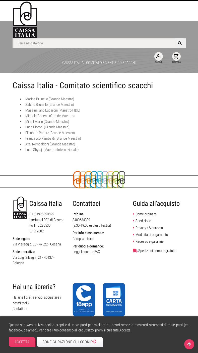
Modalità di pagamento (152, 234)
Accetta (22, 342)
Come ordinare (146, 214)
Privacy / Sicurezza (149, 228)
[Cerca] (99, 43)
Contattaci (20, 308)
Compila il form (83, 238)
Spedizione (143, 221)
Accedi (158, 58)
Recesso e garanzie (150, 241)
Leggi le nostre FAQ (86, 251)
